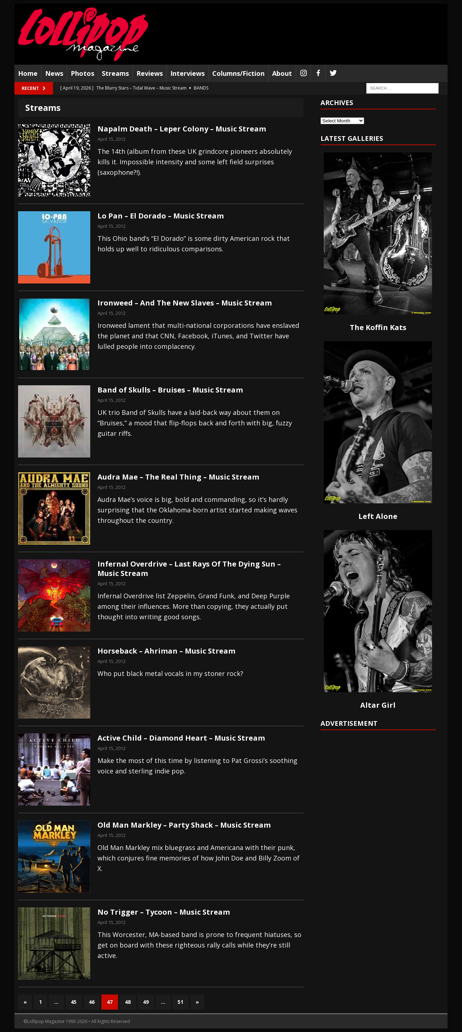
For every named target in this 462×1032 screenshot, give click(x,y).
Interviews (187, 73)
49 (146, 1001)
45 (74, 1001)
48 (128, 1001)
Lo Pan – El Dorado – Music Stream (160, 216)
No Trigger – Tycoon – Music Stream (163, 912)
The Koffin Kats (378, 327)
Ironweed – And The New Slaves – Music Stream (184, 303)
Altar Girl (378, 705)
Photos (82, 73)
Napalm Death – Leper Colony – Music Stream (181, 129)
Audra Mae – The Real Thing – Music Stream (178, 477)
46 (92, 1001)
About (282, 73)
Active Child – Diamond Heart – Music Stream (181, 738)
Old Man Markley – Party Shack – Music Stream (184, 825)
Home (28, 73)
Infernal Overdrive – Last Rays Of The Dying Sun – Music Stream (189, 568)
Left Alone (377, 516)
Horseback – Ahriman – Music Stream (166, 651)
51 (180, 1001)
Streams (115, 73)
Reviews (149, 73)
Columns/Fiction (238, 73)
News (54, 73)
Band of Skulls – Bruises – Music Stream (170, 390)
